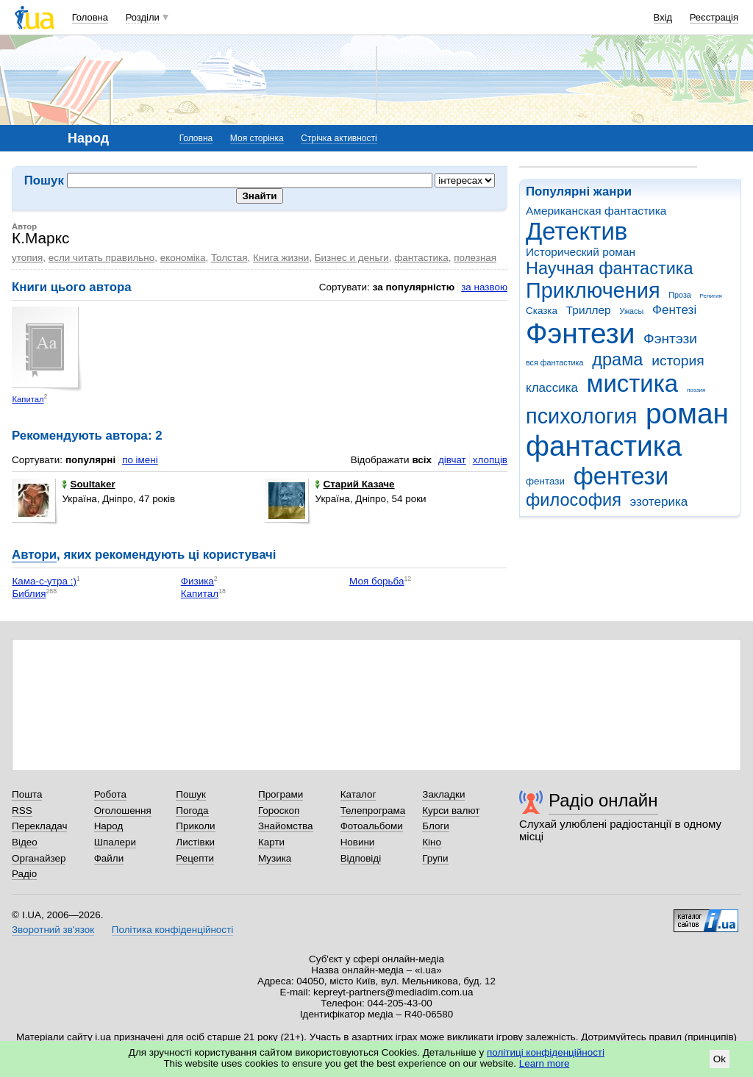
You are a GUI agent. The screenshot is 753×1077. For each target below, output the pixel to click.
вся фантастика (555, 362)
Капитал (27, 399)
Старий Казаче (354, 484)
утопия (27, 257)
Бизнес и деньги (352, 257)
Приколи (195, 825)
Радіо (24, 873)
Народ (109, 825)
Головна (90, 17)
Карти (271, 842)
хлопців (490, 459)
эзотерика (659, 502)
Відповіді (361, 858)
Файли (109, 858)
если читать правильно (101, 257)
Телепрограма (373, 810)
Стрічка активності (338, 138)
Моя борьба (376, 581)
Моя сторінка (257, 138)
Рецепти (195, 858)
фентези (621, 476)
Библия (29, 593)
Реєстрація (714, 17)
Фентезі (674, 310)
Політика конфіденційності (172, 929)
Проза (679, 294)
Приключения (593, 290)
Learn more (544, 1063)
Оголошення (122, 810)
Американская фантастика (596, 210)
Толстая (229, 257)
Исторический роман (580, 252)
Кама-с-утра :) (44, 581)
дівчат (452, 459)
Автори (34, 555)
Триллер (588, 310)
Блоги (435, 825)
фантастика (604, 446)
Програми (280, 794)
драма (617, 359)
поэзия (696, 390)
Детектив (576, 231)
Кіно (431, 842)
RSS (22, 810)
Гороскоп (278, 810)
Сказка (541, 310)
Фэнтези (580, 333)
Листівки (195, 842)
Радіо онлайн (603, 800)
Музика (274, 858)
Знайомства (285, 825)
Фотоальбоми (371, 825)
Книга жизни (281, 257)
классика (552, 388)
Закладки (443, 794)
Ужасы (631, 311)
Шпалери (115, 842)
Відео (25, 842)
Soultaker (88, 484)
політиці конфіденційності (545, 1052)
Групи (435, 858)
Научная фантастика (609, 268)
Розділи (143, 17)
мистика (632, 383)
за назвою (484, 287)
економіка (183, 257)
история (678, 360)
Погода (192, 810)
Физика (197, 581)
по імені (140, 459)
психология (581, 416)
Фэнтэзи (670, 338)
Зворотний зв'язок (53, 929)
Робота (110, 794)
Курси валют (450, 810)
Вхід (663, 17)
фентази (545, 481)
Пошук (191, 794)
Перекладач (39, 825)
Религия (711, 296)
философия (573, 499)
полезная (475, 257)
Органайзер (38, 858)
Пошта (27, 794)
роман (687, 413)
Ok (719, 1059)
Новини (357, 842)
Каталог (358, 794)
